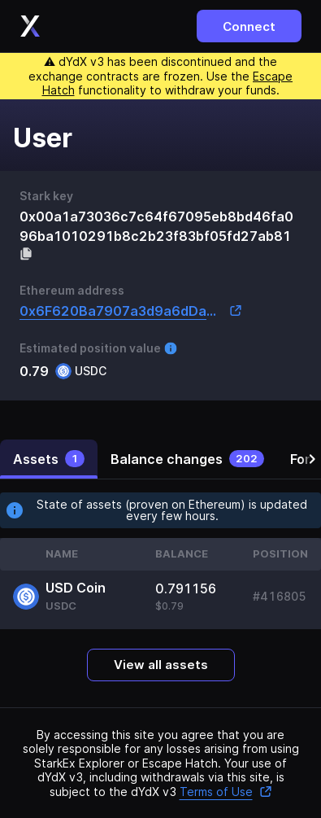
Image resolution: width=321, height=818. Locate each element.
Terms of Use (226, 791)
